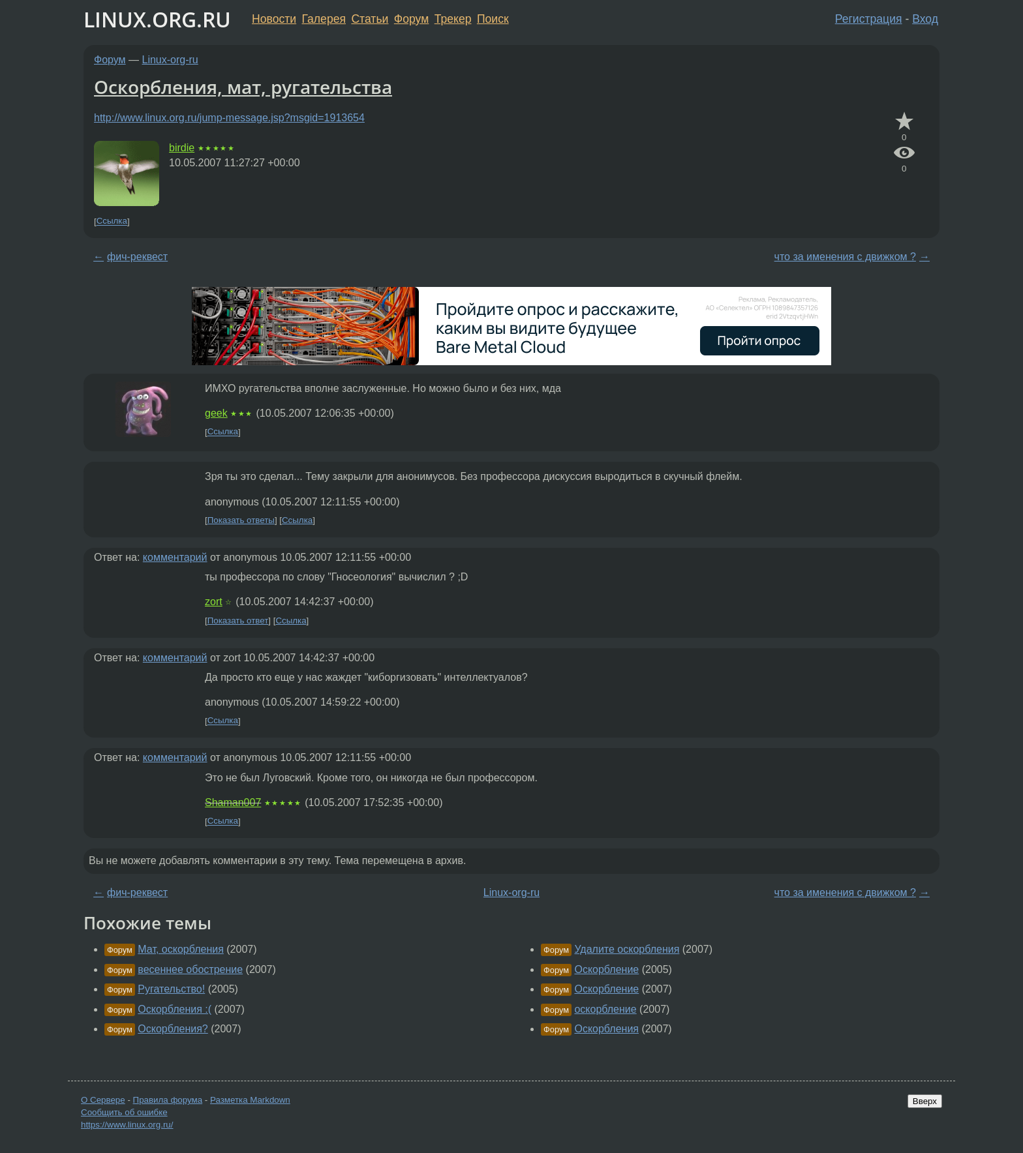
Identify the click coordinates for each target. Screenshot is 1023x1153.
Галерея (324, 18)
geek (216, 413)
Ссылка (112, 221)
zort (213, 601)
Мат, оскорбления (181, 949)
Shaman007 (233, 802)
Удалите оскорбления (626, 949)
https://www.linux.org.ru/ (127, 1125)
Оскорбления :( (174, 1009)
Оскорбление (606, 969)
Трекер (453, 18)
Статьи (369, 18)
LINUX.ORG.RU (157, 19)
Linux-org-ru (170, 59)
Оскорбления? (172, 1028)
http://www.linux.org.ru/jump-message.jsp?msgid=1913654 (229, 117)
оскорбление (605, 1009)
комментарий (175, 557)
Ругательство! (171, 989)
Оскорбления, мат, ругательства (243, 86)
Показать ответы (241, 520)
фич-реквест (137, 256)
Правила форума (168, 1100)
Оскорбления (606, 1028)
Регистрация (868, 18)
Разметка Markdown (250, 1100)
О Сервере (103, 1100)
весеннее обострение (190, 969)
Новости (274, 18)
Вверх (925, 1101)
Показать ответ (238, 620)
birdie (181, 147)
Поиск (493, 18)
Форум (411, 18)
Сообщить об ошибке (124, 1112)
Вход (925, 18)
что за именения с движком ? (845, 256)
